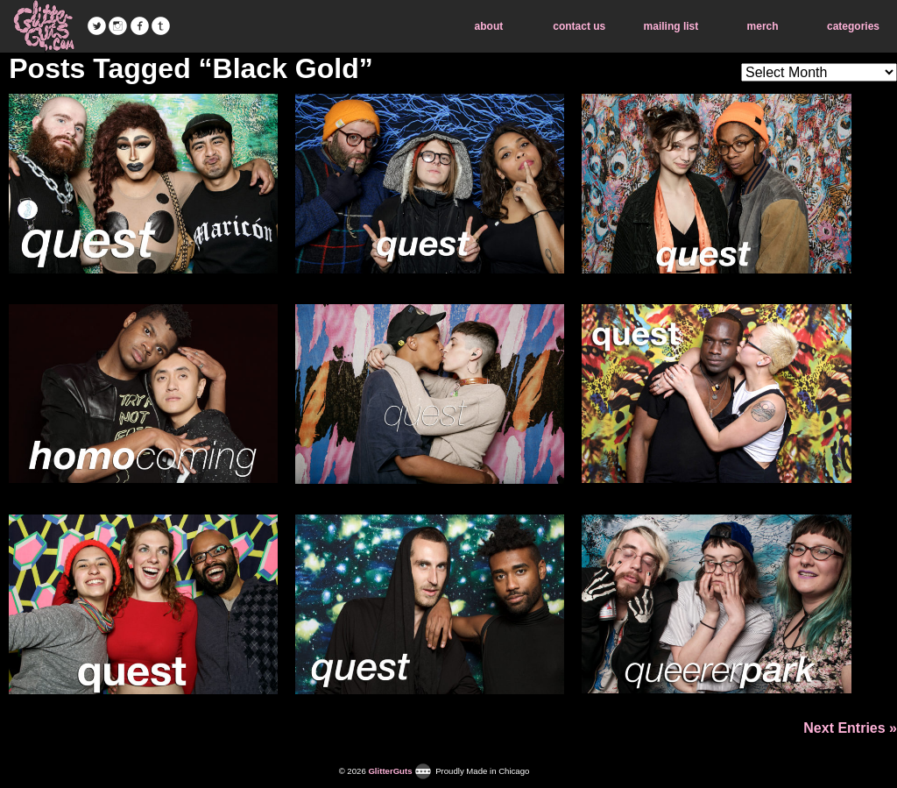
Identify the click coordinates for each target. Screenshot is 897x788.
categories (853, 26)
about (489, 26)
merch (763, 26)
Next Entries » (850, 728)
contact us (579, 26)
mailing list (671, 26)
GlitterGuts (44, 26)
